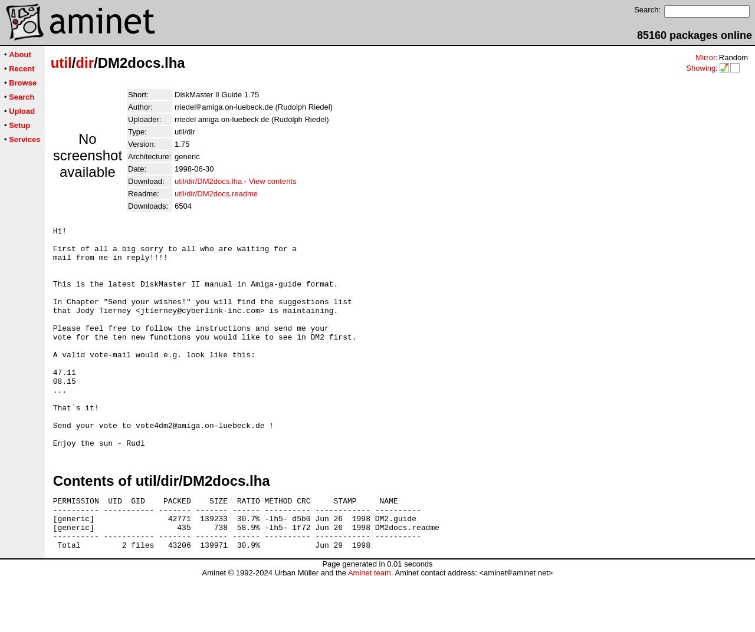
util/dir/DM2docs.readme (216, 193)
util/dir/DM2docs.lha (208, 181)
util (61, 63)
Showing (700, 68)
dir (85, 63)
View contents (273, 181)
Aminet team (369, 627)
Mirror (705, 57)
